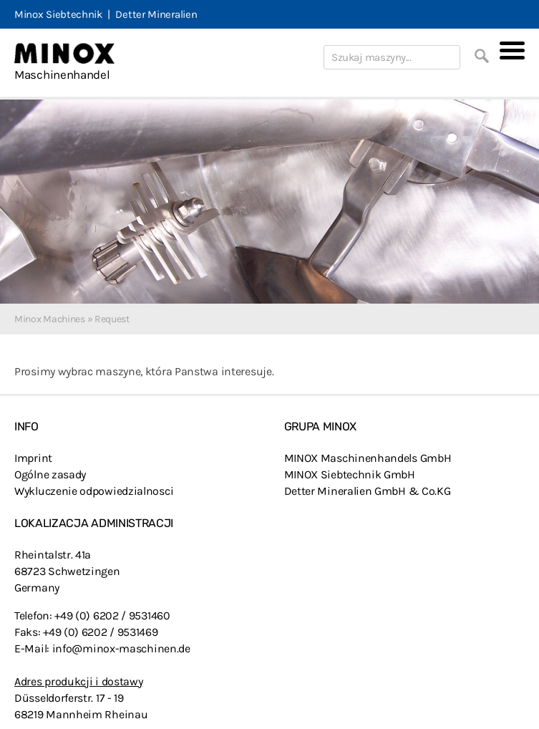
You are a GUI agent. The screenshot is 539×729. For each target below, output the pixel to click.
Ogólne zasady (50, 474)
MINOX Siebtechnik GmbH (349, 474)
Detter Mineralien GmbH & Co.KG (367, 491)
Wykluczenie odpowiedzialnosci (93, 491)
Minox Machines (49, 319)
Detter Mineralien (156, 14)
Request (112, 319)
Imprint (33, 458)
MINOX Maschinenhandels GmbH (368, 458)
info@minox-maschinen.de (121, 648)
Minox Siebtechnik (58, 14)
